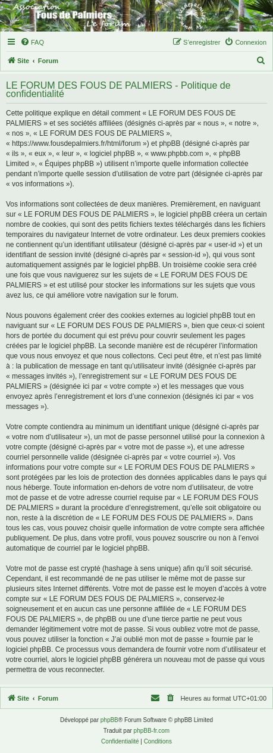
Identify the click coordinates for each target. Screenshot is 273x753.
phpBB (109, 720)
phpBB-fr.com (152, 730)
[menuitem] (32, 42)
